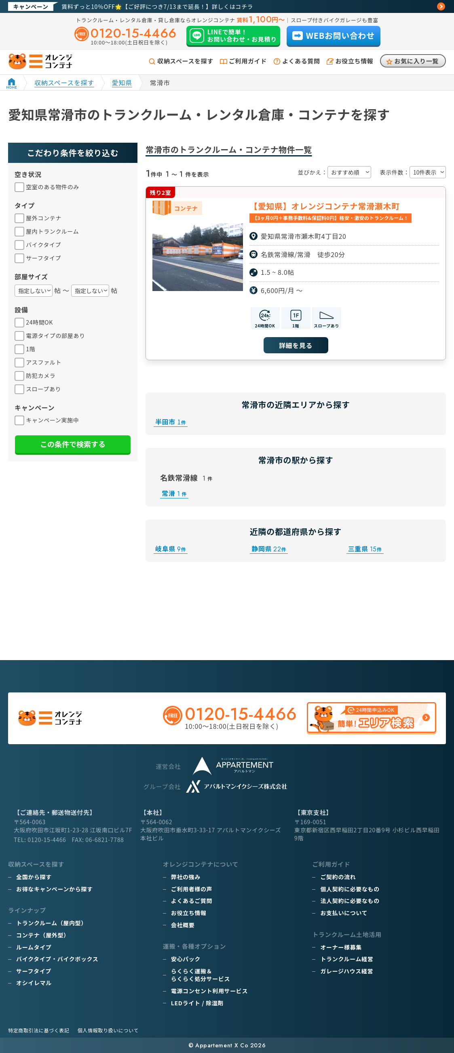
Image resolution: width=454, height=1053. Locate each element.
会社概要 (183, 925)
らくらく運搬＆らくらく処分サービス (200, 975)
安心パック (186, 959)
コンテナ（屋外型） (43, 935)
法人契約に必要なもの (349, 901)
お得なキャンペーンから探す (54, 889)
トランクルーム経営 (346, 959)
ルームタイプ (33, 947)
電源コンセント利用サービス (209, 991)
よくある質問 (301, 61)
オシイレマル (34, 983)
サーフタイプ (33, 971)
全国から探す (34, 877)
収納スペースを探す (185, 61)
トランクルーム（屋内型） (51, 923)
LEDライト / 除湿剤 (197, 1003)
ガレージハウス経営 (346, 971)
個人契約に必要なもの (349, 889)
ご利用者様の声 (191, 889)
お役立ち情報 (355, 61)
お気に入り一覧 (417, 61)
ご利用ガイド (248, 61)
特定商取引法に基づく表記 (39, 1030)
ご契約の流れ (338, 877)
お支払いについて (343, 913)
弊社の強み (186, 877)
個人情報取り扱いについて (108, 1030)
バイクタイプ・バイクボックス (57, 959)
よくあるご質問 (191, 901)
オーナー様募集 (340, 947)
